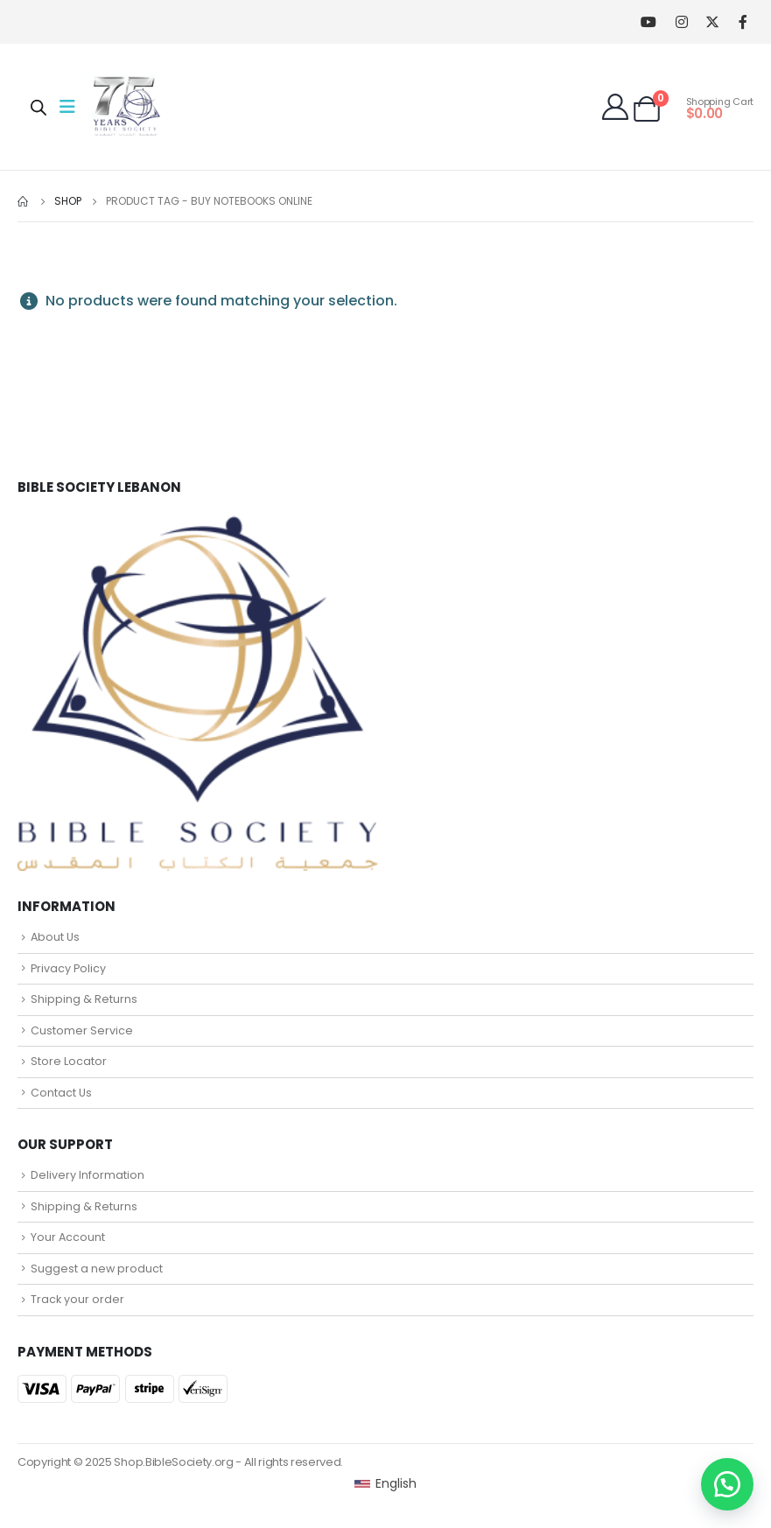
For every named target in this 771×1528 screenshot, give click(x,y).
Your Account (68, 1237)
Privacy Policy (68, 968)
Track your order (77, 1299)
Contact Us (61, 1092)
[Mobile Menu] (73, 107)
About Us (55, 936)
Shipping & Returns (84, 999)
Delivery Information (87, 1174)
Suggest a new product (97, 1268)
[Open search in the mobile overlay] (38, 107)
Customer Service (82, 1030)
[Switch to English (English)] (385, 1483)
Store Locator (69, 1061)
